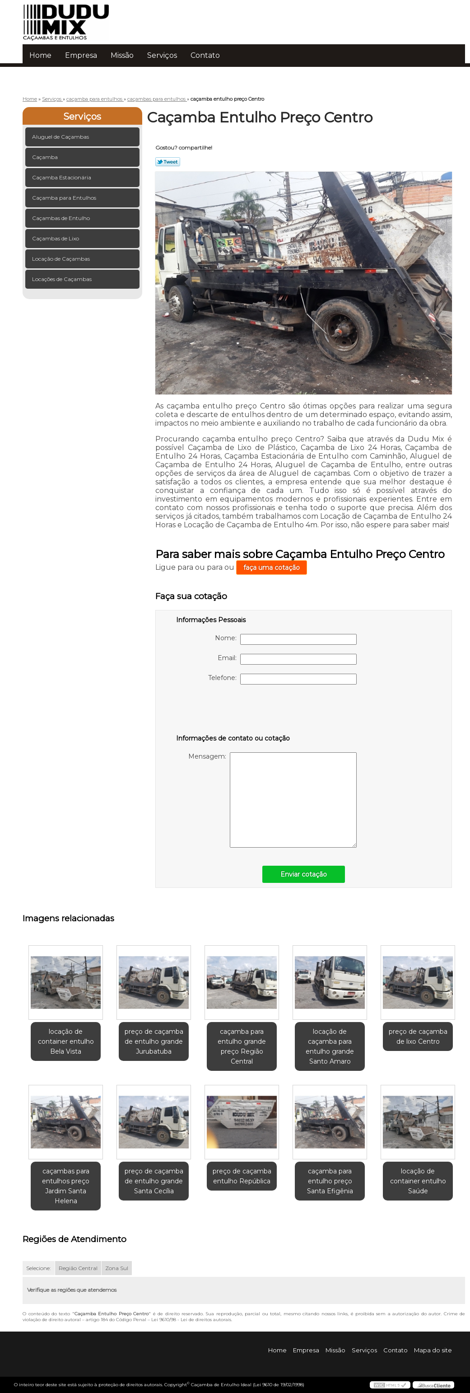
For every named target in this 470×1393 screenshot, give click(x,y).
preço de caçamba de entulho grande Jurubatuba (154, 1041)
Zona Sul (116, 1268)
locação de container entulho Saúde (418, 1181)
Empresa (81, 55)
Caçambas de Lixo (56, 238)
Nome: (286, 639)
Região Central (78, 1268)
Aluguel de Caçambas (61, 136)
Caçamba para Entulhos (65, 197)
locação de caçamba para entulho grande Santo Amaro (330, 1046)
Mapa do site (433, 1350)
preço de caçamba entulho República (242, 1176)
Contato (205, 55)
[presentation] (233, 711)
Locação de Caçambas (61, 258)
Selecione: (38, 1268)
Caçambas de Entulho (61, 218)
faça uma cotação (271, 567)
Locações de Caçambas (62, 279)
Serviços (162, 55)
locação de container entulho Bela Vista (66, 1041)
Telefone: (282, 679)
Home (40, 55)
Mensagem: (272, 800)
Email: (287, 659)
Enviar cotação (303, 874)
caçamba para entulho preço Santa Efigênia (330, 1181)
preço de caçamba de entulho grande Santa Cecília (154, 1181)
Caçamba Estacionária (62, 177)
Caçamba (45, 157)
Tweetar (167, 161)
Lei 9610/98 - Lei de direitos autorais (191, 1320)
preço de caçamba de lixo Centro (418, 1036)
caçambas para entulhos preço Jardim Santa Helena (65, 1186)
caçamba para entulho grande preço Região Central (242, 1046)
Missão (122, 55)
